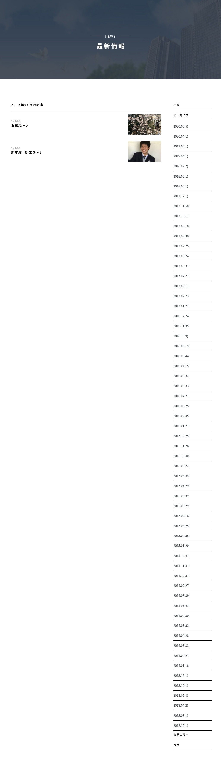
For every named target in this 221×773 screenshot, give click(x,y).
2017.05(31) (181, 266)
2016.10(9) (180, 336)
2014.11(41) (181, 565)
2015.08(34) (181, 476)
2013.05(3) (180, 695)
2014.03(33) (181, 645)
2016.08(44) (181, 356)
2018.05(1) (180, 186)
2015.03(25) (181, 525)
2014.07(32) (181, 605)
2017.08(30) (181, 236)
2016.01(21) (181, 426)
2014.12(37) (181, 556)
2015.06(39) (181, 496)
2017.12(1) (180, 196)
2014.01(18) (181, 665)
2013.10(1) (180, 685)
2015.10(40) (181, 456)
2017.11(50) (181, 206)
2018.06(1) (180, 176)
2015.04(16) (181, 516)
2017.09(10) (181, 226)
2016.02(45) (181, 416)
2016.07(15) (181, 366)
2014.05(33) (181, 625)
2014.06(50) (181, 615)
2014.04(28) (181, 635)
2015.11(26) (181, 446)
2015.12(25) (181, 436)
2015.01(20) (181, 545)
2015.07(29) (181, 485)
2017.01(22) (181, 306)
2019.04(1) (180, 156)
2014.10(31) (181, 575)
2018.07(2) (180, 166)
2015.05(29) (181, 506)
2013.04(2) (180, 705)
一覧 (176, 104)
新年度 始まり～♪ (26, 152)
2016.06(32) (181, 376)
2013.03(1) (180, 715)
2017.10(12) (181, 216)
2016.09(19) (181, 346)
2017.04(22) (181, 276)
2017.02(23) (181, 296)
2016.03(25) (181, 406)
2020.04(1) (180, 136)
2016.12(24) (181, 316)
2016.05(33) (181, 386)
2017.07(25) (181, 246)
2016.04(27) (181, 396)
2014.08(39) (181, 595)
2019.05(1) (180, 146)
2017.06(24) (181, 256)
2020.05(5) (180, 126)
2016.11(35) (181, 326)
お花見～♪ (19, 125)
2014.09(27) (181, 585)
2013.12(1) (180, 675)
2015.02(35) (181, 535)
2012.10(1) (180, 725)
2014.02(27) (181, 655)
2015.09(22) (181, 466)
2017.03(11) (181, 286)
